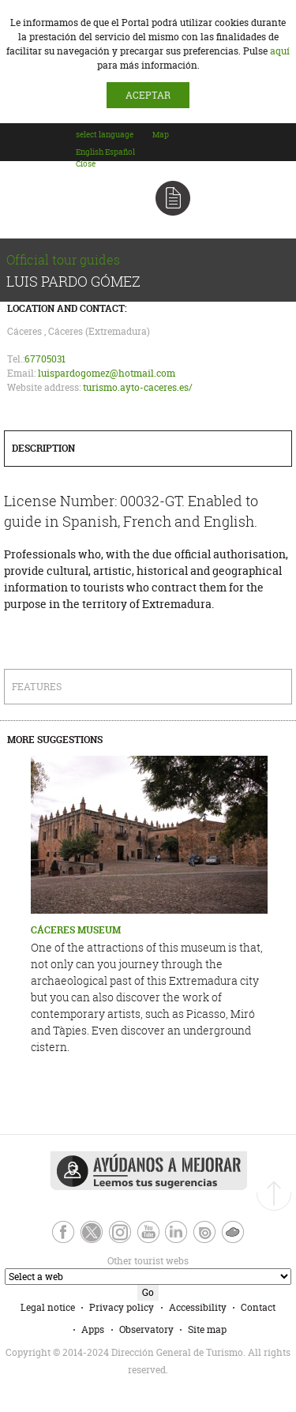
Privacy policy (121, 1307)
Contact (258, 1307)
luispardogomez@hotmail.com (106, 373)
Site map (207, 1329)
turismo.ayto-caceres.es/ (138, 387)
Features (37, 686)
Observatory (146, 1329)
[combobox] (113, 149)
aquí (280, 51)
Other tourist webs (96, 1260)
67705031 (45, 359)
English (89, 152)
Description (43, 448)
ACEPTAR (148, 95)
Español (120, 152)
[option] (89, 152)
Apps (92, 1329)
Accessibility (198, 1307)
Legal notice (48, 1307)
